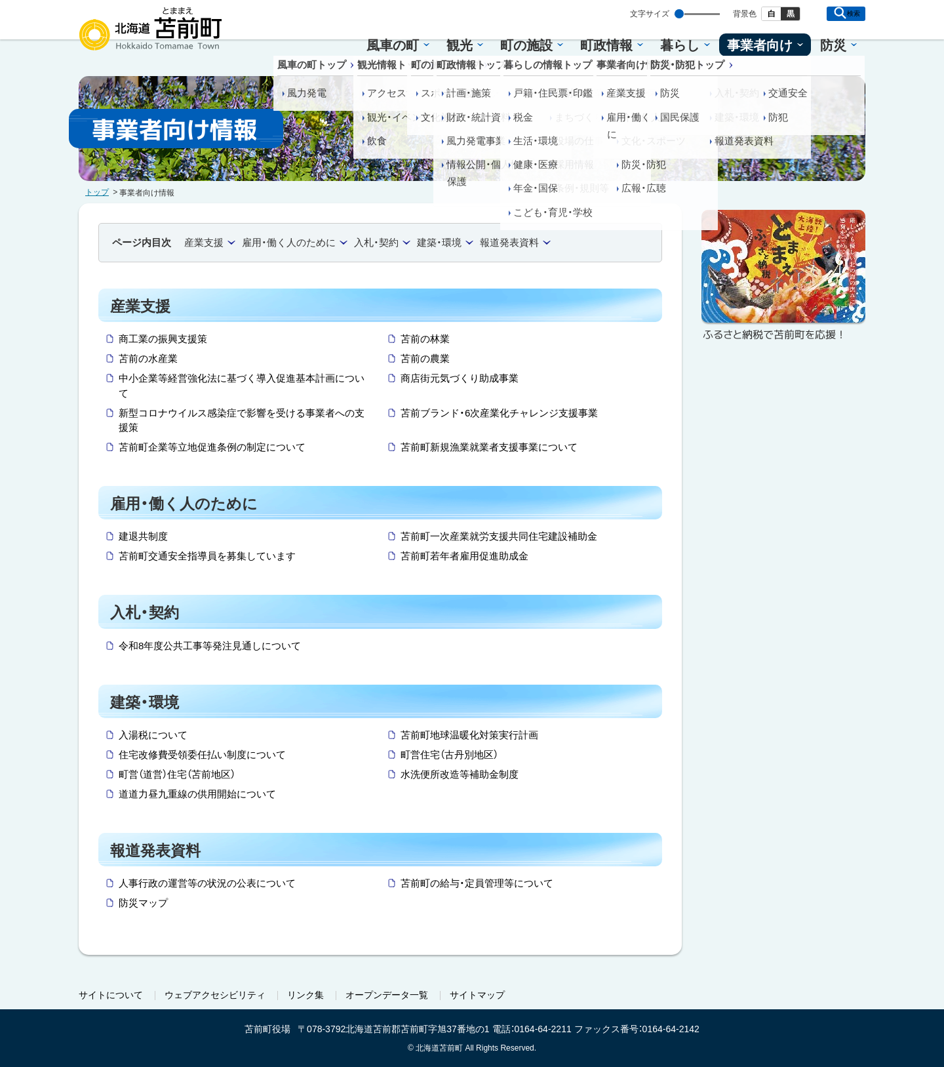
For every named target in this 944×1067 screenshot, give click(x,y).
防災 (833, 45)
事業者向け (760, 45)
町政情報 (606, 45)
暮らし (679, 45)
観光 (459, 45)
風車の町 (392, 45)
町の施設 (526, 45)
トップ (97, 192)
